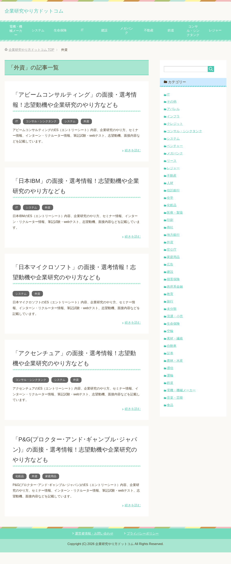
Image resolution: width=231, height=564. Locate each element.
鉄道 (171, 31)
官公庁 (171, 251)
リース (171, 162)
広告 (170, 265)
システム (38, 31)
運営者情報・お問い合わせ (94, 545)
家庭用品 (50, 487)
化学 (170, 199)
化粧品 (19, 487)
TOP (31, 51)
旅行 (170, 303)
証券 (170, 354)
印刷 (170, 221)
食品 (170, 406)
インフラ (173, 117)
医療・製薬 (175, 214)
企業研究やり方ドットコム (48, 11)
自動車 (171, 347)
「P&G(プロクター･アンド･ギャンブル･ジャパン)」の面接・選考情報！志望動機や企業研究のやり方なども (75, 461)
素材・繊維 (175, 340)
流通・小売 (175, 317)
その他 (171, 103)
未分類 (171, 310)
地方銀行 (173, 236)
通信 (170, 369)
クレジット (175, 125)
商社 (170, 228)
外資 (86, 132)
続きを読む (133, 162)
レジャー (215, 31)
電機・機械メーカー (15, 32)
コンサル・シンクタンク (193, 32)
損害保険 (173, 280)
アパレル (173, 110)
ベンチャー (175, 147)
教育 (170, 295)
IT (82, 31)
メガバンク (126, 32)
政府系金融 (175, 288)
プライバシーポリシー (143, 545)
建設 (104, 31)
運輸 (170, 377)
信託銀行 (173, 191)
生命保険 (60, 31)
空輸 (170, 332)
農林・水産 (175, 362)
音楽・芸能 (175, 399)
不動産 (148, 31)
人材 (170, 184)
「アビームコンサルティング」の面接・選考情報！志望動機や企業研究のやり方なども (75, 106)
